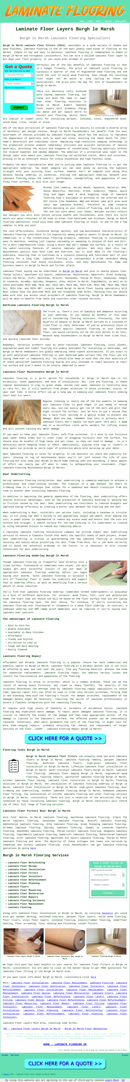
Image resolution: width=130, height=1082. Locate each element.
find (13, 817)
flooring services (115, 794)
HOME (82, 21)
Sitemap (5, 1055)
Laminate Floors (102, 993)
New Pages (15, 1055)
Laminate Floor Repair (55, 1003)
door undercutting (68, 480)
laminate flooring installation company (47, 532)
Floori (6, 1074)
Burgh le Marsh (72, 271)
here (33, 848)
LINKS (90, 21)
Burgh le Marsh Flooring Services (36, 855)
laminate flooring (35, 49)
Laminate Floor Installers (86, 986)
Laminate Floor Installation (29, 983)
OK (123, 1080)
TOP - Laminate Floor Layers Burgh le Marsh (32, 1028)
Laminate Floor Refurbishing (51, 996)
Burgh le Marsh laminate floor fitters (51, 756)
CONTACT (108, 21)
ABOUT (98, 21)
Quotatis (107, 913)
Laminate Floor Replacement (69, 983)
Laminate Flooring (101, 983)
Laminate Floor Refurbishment (106, 1000)
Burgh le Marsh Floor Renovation (86, 1028)
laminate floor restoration (66, 780)
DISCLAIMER (120, 21)
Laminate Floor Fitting (88, 1003)
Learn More (112, 1080)
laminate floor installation (32, 787)
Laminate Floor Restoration (47, 986)
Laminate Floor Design (35, 993)
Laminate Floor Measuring (20, 1003)
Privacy (125, 1055)
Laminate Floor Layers (89, 996)
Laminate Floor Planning (41, 1010)
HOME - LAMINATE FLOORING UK (65, 1044)
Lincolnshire (39, 797)
